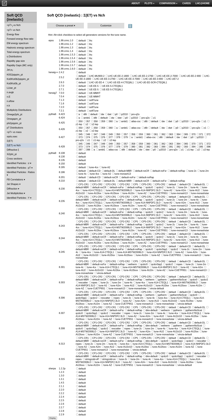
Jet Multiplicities (15, 193)
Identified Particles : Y (18, 198)
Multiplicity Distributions (19, 110)
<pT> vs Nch (14, 25)
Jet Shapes (13, 184)
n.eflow (10, 101)
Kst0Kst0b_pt (14, 83)
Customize (106, 25)
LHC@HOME (203, 3)
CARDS (186, 3)
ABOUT (135, 3)
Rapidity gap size (16, 61)
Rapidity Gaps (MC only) (19, 65)
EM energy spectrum (18, 43)
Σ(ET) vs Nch (14, 145)
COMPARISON (168, 3)
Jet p (10, 70)
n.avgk (10, 92)
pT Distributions (15, 127)
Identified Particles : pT (19, 168)
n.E (8, 96)
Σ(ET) (10, 141)
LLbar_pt (11, 88)
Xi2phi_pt (12, 154)
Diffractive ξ (13, 150)
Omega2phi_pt (14, 114)
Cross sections (14, 158)
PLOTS (150, 3)
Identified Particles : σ (18, 163)
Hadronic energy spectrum (20, 47)
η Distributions (14, 56)
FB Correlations (15, 179)
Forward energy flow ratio (20, 39)
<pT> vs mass (14, 132)
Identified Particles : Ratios (21, 172)
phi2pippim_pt (14, 123)
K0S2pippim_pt (15, 74)
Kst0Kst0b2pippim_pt (18, 79)
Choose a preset (64, 25)
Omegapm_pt (14, 119)
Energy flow (13, 34)
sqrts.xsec (12, 136)
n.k (8, 105)
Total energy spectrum (18, 52)
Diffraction (12, 188)
